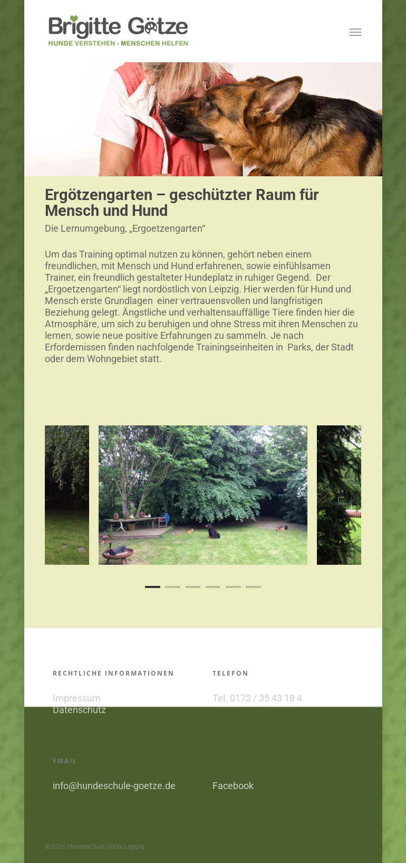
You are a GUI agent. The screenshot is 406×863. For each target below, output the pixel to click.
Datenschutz (79, 709)
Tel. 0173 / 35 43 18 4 (257, 698)
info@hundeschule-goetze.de (114, 785)
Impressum (77, 698)
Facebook (233, 785)
